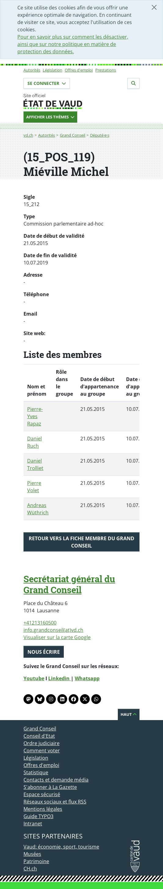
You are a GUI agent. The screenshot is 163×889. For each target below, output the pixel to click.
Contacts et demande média (56, 779)
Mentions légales (43, 809)
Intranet (33, 823)
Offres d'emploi (79, 70)
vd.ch (28, 135)
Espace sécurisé (42, 794)
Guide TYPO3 (38, 816)
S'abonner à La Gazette (50, 787)
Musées (32, 854)
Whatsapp (87, 678)
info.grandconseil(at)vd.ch (53, 630)
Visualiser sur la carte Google (57, 637)
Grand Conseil (72, 135)
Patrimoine (36, 861)
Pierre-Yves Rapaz (35, 416)
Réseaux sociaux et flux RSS (55, 801)
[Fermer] (154, 7)
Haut (129, 714)
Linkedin (59, 678)
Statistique (36, 772)
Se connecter (46, 83)
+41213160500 (40, 622)
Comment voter (42, 750)
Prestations (105, 70)
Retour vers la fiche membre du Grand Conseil (81, 542)
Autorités (32, 70)
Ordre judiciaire (42, 743)
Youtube (34, 678)
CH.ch (30, 868)
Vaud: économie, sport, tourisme (61, 846)
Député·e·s (99, 135)
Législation (52, 70)
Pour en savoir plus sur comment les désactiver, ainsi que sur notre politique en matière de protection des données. (72, 44)
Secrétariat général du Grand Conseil (69, 584)
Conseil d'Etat (39, 736)
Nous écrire (43, 652)
